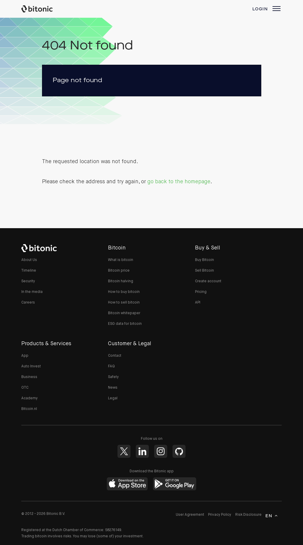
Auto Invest (31, 366)
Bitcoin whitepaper (124, 313)
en (268, 516)
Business (29, 377)
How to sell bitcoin (124, 302)
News (112, 388)
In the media (32, 292)
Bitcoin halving (120, 281)
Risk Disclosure (248, 515)
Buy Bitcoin (204, 260)
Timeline (28, 270)
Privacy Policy (219, 515)
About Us (29, 260)
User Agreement (190, 515)
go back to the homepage (178, 181)
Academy (29, 398)
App (24, 356)
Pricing (201, 292)
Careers (28, 302)
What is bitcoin (120, 260)
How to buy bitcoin (124, 292)
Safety (113, 377)
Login (260, 9)
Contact (114, 356)
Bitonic (42, 8)
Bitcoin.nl (29, 409)
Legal (112, 398)
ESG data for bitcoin (125, 324)
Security (28, 281)
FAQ (111, 366)
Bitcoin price (119, 270)
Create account (208, 281)
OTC (24, 388)
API (197, 302)
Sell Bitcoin (204, 270)
